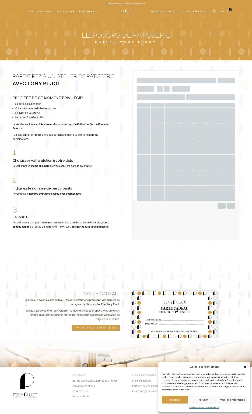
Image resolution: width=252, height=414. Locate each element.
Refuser (203, 399)
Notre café (66, 11)
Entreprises (196, 11)
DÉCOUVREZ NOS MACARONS (126, 3)
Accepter (174, 399)
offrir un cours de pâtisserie (96, 322)
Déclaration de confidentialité (204, 407)
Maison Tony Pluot (167, 11)
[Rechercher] (215, 11)
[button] (245, 367)
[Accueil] (126, 11)
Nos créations (40, 11)
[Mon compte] (222, 11)
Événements (88, 11)
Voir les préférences (232, 399)
